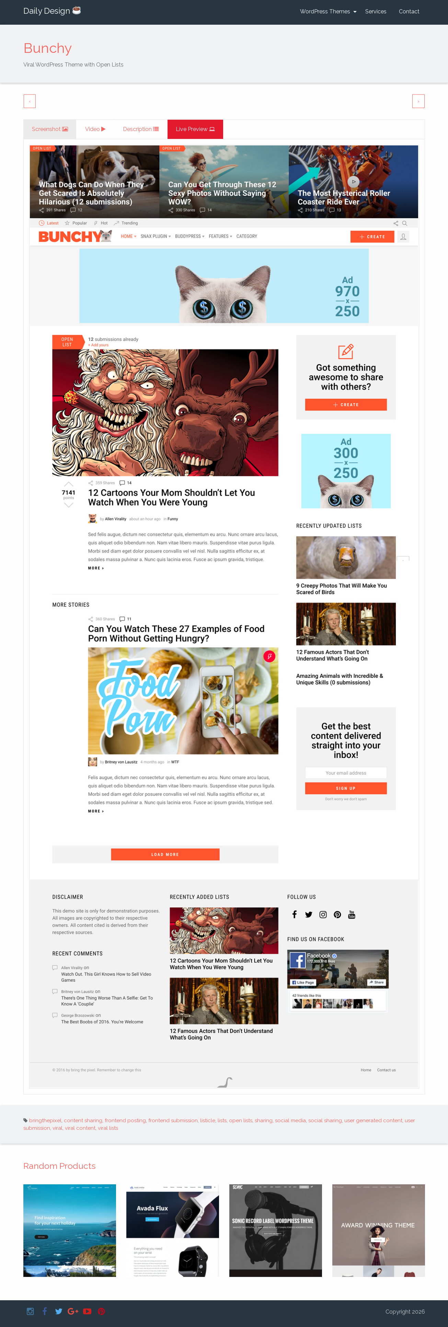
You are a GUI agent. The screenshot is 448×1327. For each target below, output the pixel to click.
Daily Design (52, 11)
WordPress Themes (325, 11)
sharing (264, 1120)
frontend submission (173, 1120)
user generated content (373, 1120)
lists (222, 1120)
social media (290, 1120)
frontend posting (125, 1120)
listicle (207, 1120)
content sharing (83, 1120)
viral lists (108, 1128)
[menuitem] (326, 11)
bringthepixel (45, 1120)
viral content (80, 1128)
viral (57, 1128)
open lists (240, 1120)
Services (376, 11)
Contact (409, 11)
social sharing (325, 1120)
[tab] (50, 129)
